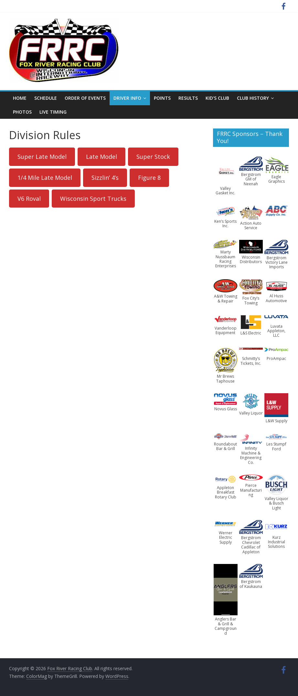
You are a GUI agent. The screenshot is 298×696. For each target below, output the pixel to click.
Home (20, 98)
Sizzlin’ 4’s (105, 177)
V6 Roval (29, 198)
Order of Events (85, 98)
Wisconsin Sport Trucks (93, 198)
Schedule (45, 98)
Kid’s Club (217, 98)
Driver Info (127, 98)
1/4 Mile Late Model (44, 177)
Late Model (101, 156)
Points (162, 98)
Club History (253, 98)
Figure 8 (149, 177)
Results (188, 98)
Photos (22, 112)
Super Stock (153, 156)
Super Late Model (42, 156)
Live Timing (53, 112)
